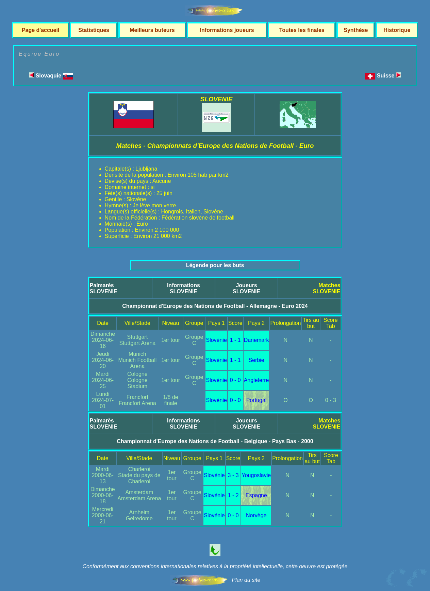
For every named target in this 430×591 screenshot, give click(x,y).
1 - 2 (233, 495)
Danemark (256, 340)
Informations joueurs (227, 30)
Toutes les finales (302, 30)
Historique (396, 30)
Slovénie (216, 340)
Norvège (256, 515)
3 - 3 (233, 475)
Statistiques (93, 30)
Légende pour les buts (215, 265)
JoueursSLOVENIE (246, 288)
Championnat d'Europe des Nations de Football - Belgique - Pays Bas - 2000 (215, 441)
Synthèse (356, 30)
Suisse (389, 76)
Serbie (256, 360)
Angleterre (256, 380)
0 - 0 (235, 380)
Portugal (256, 400)
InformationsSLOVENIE (183, 288)
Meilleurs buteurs (152, 30)
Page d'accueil (41, 30)
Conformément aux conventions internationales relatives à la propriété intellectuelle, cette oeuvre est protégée (214, 566)
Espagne (256, 495)
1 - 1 (235, 340)
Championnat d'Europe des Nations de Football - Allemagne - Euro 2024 (215, 306)
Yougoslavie (256, 475)
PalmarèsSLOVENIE (103, 288)
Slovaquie (51, 76)
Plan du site (246, 580)
